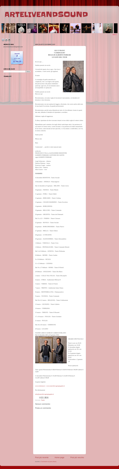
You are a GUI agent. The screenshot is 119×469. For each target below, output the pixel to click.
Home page (59, 457)
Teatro (43, 400)
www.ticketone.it (40, 386)
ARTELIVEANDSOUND (46, 14)
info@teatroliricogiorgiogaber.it (44, 394)
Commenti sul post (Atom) (48, 461)
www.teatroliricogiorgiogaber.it (55, 386)
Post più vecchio (77, 457)
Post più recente (42, 457)
